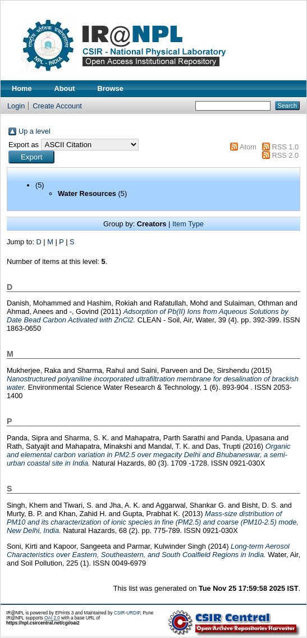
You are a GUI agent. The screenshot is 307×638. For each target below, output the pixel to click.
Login (16, 106)
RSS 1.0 (285, 147)
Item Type (188, 224)
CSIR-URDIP (127, 613)
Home (22, 88)
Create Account (57, 106)
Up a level (35, 131)
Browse (110, 88)
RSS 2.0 (285, 155)
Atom (248, 147)
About (64, 88)
